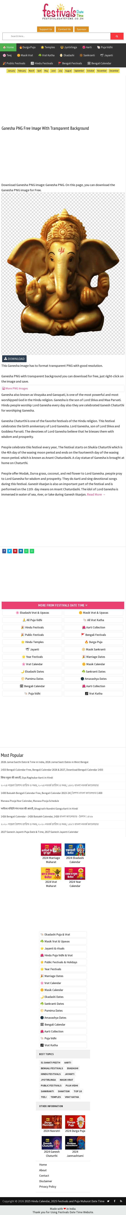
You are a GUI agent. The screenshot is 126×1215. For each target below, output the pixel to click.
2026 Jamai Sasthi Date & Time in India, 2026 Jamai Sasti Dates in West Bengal (44, 761)
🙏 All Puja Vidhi (32, 619)
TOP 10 (78, 1090)
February (22, 70)
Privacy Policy (47, 1186)
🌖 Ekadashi (67, 55)
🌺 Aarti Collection (93, 627)
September (79, 70)
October (90, 70)
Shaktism (64, 1090)
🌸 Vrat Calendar (32, 663)
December (114, 70)
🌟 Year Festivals (32, 656)
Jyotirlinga (48, 1079)
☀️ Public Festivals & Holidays (58, 962)
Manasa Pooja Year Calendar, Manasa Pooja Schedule (30, 800)
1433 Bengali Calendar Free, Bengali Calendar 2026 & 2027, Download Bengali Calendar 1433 (52, 769)
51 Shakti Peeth (50, 1061)
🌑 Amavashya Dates (94, 678)
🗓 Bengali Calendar (99, 63)
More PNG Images (15, 388)
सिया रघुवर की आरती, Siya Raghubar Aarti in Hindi (27, 777)
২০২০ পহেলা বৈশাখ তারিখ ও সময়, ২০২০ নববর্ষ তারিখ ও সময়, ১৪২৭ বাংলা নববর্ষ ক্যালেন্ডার (50, 823)
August (68, 70)
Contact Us (64, 29)
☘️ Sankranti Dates (93, 671)
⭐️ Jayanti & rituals (52, 948)
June (53, 70)
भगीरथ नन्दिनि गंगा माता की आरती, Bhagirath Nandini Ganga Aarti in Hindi (39, 808)
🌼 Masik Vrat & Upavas (93, 612)
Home (43, 1164)
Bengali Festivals (52, 1067)
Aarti (67, 1061)
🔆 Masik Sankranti (93, 649)
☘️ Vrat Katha (46, 55)
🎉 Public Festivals (14, 63)
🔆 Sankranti (87, 55)
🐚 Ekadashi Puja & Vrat (55, 934)
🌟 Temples (48, 47)
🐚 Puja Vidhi (105, 47)
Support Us (46, 29)
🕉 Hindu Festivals (42, 63)
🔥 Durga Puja (93, 641)
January (11, 70)
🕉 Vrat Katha (93, 693)
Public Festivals (51, 1084)
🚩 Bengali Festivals (70, 63)
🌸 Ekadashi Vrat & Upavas (32, 612)
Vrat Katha (72, 1096)
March (31, 70)
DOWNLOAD (14, 358)
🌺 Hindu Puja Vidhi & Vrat (56, 955)
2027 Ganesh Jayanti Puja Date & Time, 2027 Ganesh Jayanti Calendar (39, 831)
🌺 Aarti (87, 47)
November (101, 70)
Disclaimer (45, 1181)
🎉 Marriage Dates (93, 656)
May (46, 70)
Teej (43, 1096)
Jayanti (69, 1073)
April (39, 70)
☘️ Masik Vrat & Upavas (55, 941)
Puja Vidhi (72, 1084)
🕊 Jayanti (106, 55)
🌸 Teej (7, 55)
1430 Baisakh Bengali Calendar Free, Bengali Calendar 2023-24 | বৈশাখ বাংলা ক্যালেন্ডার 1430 (51, 792)
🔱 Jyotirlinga (68, 47)
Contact (44, 1175)
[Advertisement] (63, 99)
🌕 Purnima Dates (32, 678)
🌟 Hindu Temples (32, 641)
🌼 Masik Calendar (93, 663)
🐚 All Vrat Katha (93, 619)
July (60, 70)
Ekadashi (72, 1067)
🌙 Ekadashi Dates (32, 671)
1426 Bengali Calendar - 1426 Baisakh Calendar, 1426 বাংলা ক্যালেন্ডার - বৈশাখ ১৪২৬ (47, 815)
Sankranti (47, 1090)
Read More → (96, 494)
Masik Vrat (66, 1079)
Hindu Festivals (51, 1073)
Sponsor (81, 29)
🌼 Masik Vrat (25, 55)
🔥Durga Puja (27, 47)
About (43, 1169)
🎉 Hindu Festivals (32, 627)
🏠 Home (8, 47)
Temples (56, 1096)
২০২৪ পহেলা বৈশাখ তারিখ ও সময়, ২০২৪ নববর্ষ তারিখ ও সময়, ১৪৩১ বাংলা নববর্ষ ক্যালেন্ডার (50, 784)
